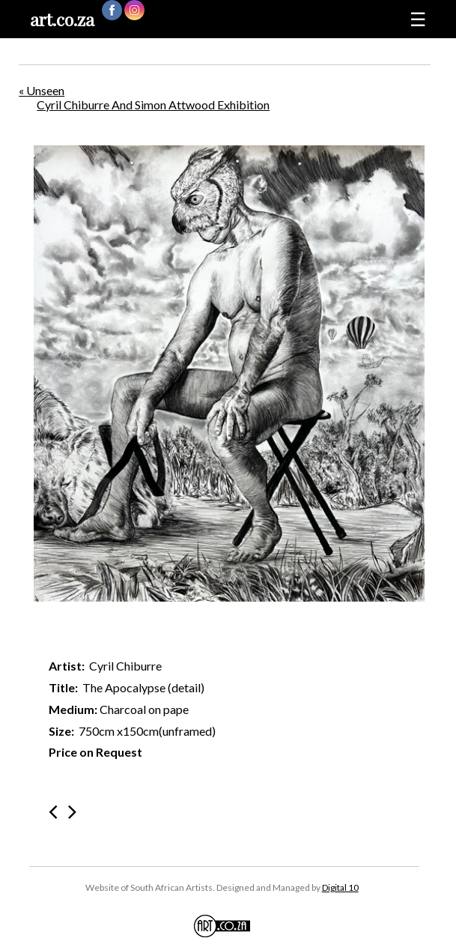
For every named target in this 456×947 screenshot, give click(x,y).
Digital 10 (340, 887)
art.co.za (62, 19)
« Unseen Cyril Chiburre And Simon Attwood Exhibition (144, 97)
